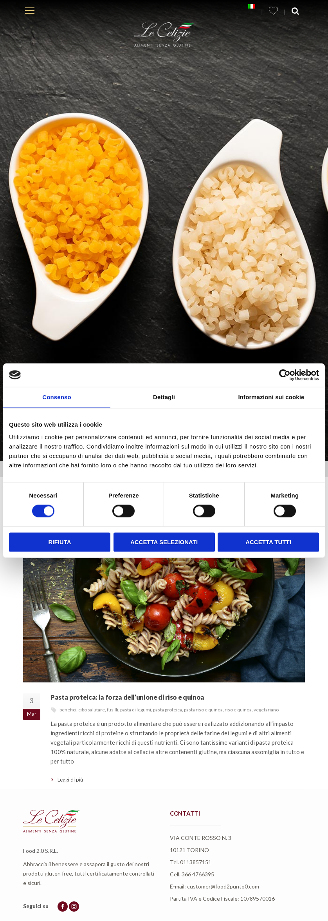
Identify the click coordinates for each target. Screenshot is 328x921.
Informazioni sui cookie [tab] (271, 397)
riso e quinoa (238, 710)
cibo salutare (91, 710)
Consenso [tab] (56, 397)
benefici (67, 710)
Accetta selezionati (164, 542)
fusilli (112, 710)
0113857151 (195, 862)
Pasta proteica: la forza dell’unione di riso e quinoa (127, 697)
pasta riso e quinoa (203, 710)
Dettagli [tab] (164, 397)
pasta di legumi (135, 710)
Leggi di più (70, 779)
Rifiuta (59, 542)
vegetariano (266, 710)
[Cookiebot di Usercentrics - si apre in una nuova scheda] (285, 375)
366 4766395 (198, 874)
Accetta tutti (268, 542)
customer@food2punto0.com (223, 886)
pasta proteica (167, 710)
